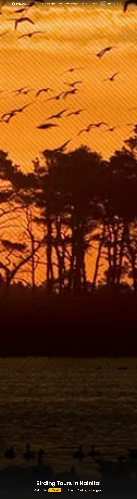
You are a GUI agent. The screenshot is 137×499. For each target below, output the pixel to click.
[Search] (102, 3)
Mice (95, 4)
